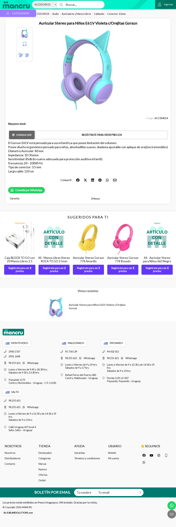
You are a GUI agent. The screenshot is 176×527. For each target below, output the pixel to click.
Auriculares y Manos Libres (76, 13)
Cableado (99, 13)
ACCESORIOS (41, 13)
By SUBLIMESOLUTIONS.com (18, 512)
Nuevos (42, 469)
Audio (55, 13)
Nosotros (10, 452)
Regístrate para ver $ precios (102, 134)
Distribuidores (13, 458)
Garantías (79, 452)
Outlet (42, 480)
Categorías (44, 458)
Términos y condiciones (87, 458)
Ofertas (42, 474)
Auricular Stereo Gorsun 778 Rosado (122, 259)
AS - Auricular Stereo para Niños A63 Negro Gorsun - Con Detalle (157, 261)
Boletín (112, 452)
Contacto (10, 463)
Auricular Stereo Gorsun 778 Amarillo (88, 259)
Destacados (45, 452)
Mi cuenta (113, 458)
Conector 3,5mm (116, 13)
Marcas (42, 463)
